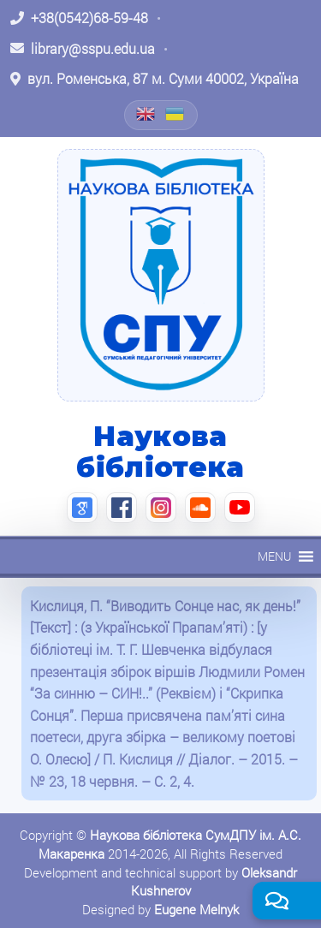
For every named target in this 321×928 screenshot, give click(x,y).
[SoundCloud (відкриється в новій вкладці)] (200, 507)
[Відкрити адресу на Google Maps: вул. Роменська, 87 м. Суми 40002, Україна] (154, 79)
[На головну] (161, 275)
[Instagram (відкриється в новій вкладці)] (161, 507)
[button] (274, 556)
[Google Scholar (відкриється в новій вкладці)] (82, 507)
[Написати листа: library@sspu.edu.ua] (82, 49)
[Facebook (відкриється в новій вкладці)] (121, 507)
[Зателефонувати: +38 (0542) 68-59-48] (79, 18)
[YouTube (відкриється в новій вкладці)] (239, 507)
